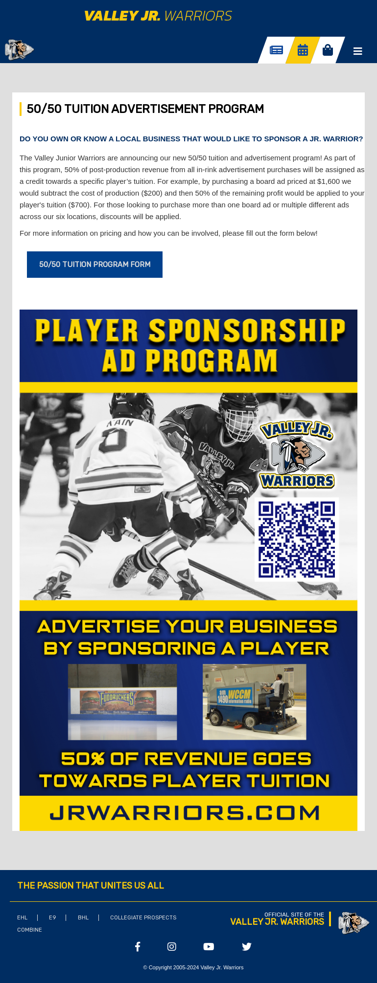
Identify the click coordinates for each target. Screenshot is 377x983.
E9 (52, 918)
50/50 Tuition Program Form (94, 264)
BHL (83, 918)
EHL (22, 918)
